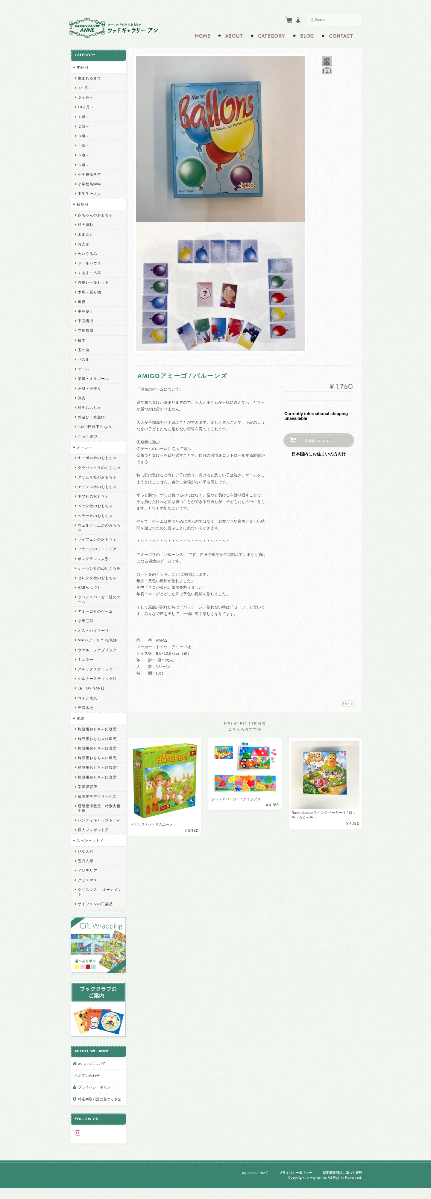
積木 (81, 339)
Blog (307, 35)
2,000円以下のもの (94, 425)
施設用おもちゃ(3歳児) (98, 770)
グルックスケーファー (97, 681)
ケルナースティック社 (97, 691)
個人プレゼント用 (93, 846)
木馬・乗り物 (89, 291)
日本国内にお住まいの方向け (319, 452)
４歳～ (83, 144)
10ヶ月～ (86, 105)
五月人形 (85, 878)
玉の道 (83, 348)
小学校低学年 (89, 173)
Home (202, 35)
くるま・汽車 (89, 271)
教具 (81, 396)
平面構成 (85, 319)
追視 (81, 300)
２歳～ (83, 125)
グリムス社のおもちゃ (97, 480)
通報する (347, 702)
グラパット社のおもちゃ (97, 468)
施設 (80, 730)
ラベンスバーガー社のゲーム (97, 607)
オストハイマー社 (93, 638)
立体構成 (85, 329)
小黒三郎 (85, 628)
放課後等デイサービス (97, 808)
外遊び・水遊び (91, 415)
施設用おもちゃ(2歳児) (98, 760)
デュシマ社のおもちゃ (97, 490)
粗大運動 (85, 223)
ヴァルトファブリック (97, 662)
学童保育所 (87, 799)
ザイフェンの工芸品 (95, 921)
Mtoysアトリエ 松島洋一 (97, 650)
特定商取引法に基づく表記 (97, 1109)
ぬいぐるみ (87, 252)
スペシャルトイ (90, 857)
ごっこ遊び (87, 435)
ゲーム (83, 367)
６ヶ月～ (85, 96)
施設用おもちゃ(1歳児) (98, 751)
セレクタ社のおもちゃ (97, 585)
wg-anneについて (92, 1071)
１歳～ (83, 115)
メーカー (84, 446)
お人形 (83, 242)
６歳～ (83, 163)
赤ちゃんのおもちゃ (95, 213)
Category (271, 35)
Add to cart (319, 439)
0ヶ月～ (85, 86)
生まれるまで (89, 77)
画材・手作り (89, 387)
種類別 (82, 203)
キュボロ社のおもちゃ (97, 456)
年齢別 (82, 66)
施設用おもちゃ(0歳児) (98, 741)
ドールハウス (89, 262)
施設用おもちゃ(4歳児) (98, 780)
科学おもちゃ (89, 406)
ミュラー (85, 671)
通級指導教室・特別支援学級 (97, 820)
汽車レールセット (93, 281)
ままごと (85, 233)
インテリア (87, 887)
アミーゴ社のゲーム (95, 619)
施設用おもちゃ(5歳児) (98, 789)
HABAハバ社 (89, 595)
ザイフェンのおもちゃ (97, 542)
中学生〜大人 (89, 192)
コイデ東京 (87, 710)
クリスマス (87, 897)
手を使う (85, 310)
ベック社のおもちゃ (95, 509)
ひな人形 (85, 868)
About (234, 35)
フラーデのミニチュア (97, 552)
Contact (341, 35)
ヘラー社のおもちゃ (95, 519)
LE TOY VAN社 (91, 700)
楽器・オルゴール (93, 377)
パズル (83, 358)
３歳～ (83, 134)
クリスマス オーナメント (98, 908)
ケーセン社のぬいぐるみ (97, 573)
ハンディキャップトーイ (97, 834)
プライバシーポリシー (96, 1095)
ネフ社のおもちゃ (93, 499)
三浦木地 (85, 719)
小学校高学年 (89, 182)
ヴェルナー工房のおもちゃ (97, 530)
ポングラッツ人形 (93, 562)
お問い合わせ (88, 1083)
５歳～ (83, 153)
